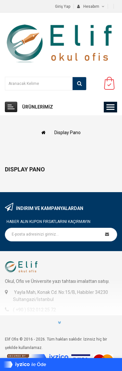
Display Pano (67, 132)
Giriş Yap (62, 6)
